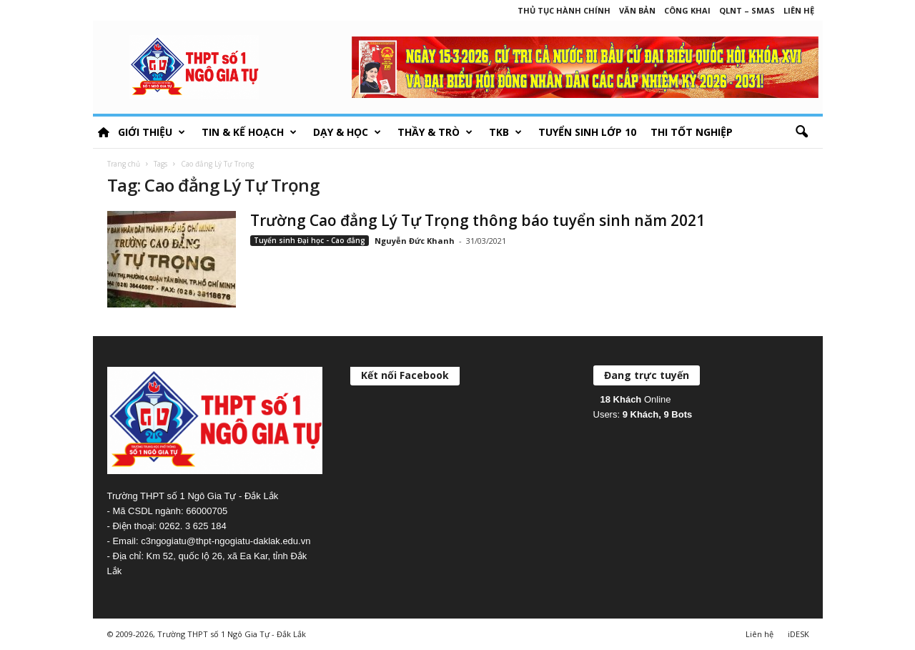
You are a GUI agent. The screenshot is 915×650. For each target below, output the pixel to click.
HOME (104, 132)
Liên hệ (798, 10)
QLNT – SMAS (747, 10)
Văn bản (637, 10)
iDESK (798, 634)
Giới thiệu (151, 132)
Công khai (687, 10)
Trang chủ (123, 164)
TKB (505, 132)
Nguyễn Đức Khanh (415, 240)
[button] (801, 132)
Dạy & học (347, 132)
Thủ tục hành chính (564, 10)
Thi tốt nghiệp (692, 132)
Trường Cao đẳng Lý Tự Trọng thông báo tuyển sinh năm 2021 (477, 220)
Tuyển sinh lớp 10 (587, 132)
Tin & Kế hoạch (249, 132)
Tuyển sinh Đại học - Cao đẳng (309, 240)
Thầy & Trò (435, 132)
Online (635, 399)
